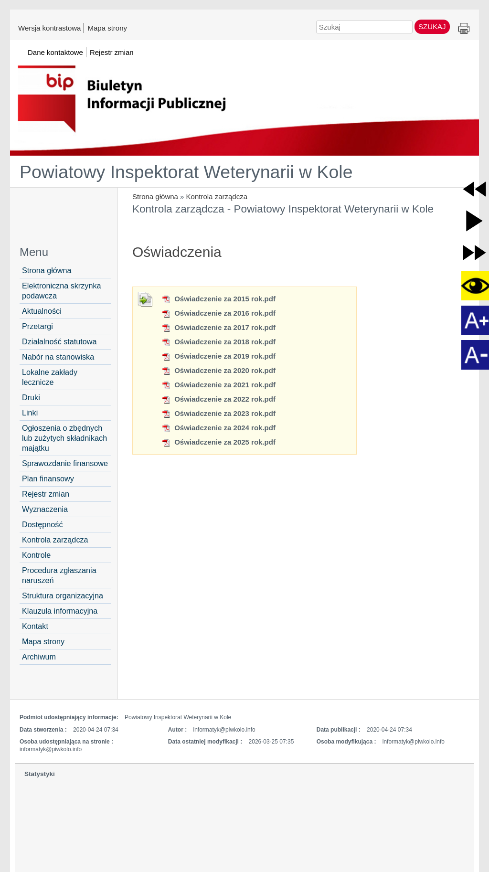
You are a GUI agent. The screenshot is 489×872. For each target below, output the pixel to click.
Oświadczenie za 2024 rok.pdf (218, 428)
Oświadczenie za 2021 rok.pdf (218, 385)
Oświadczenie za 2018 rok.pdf (218, 342)
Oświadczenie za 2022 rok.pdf (218, 399)
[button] (474, 188)
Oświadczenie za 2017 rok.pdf (218, 327)
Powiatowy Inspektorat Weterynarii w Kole (186, 172)
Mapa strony (107, 28)
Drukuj (464, 29)
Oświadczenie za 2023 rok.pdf (218, 413)
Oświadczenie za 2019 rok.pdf (218, 356)
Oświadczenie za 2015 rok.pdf (218, 299)
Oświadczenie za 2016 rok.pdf (218, 313)
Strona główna (155, 196)
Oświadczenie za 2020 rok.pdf (218, 370)
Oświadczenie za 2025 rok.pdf (218, 442)
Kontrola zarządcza (216, 196)
